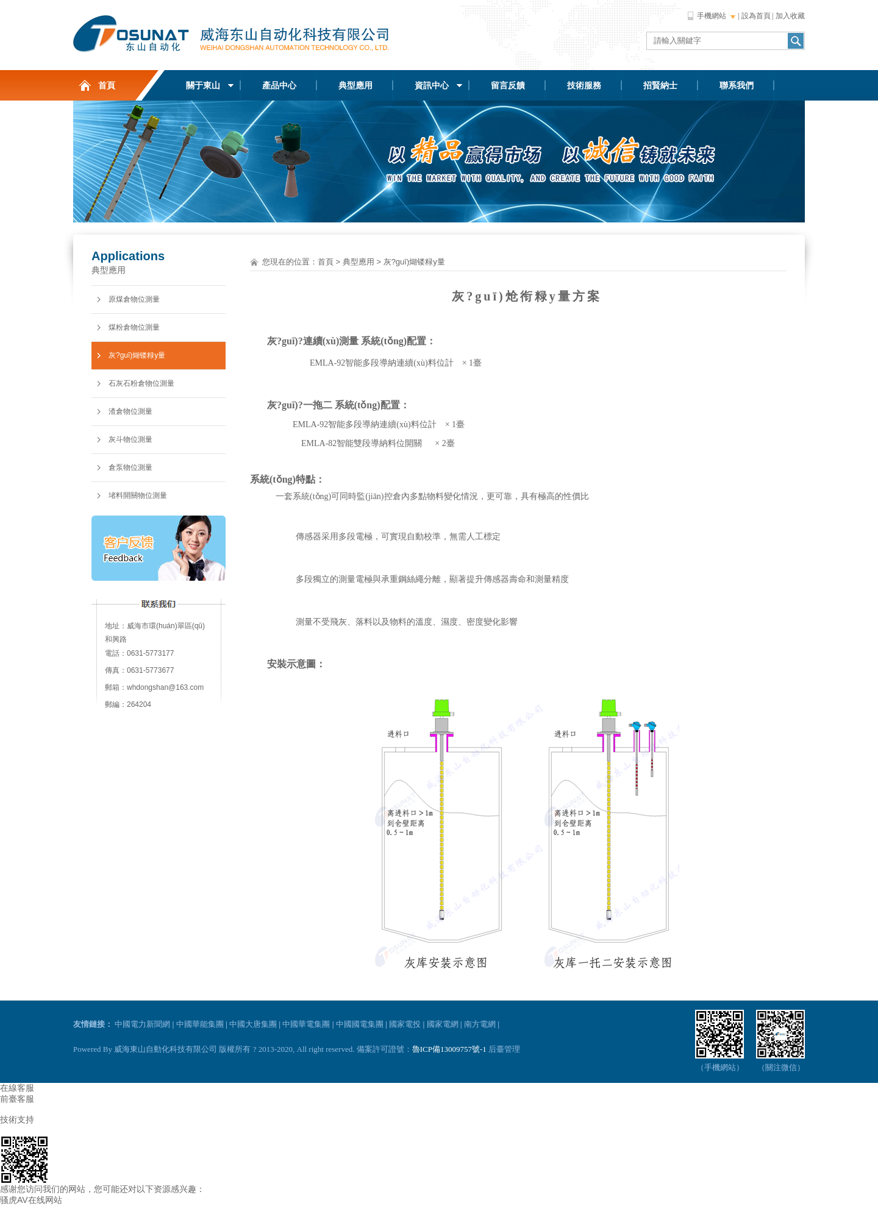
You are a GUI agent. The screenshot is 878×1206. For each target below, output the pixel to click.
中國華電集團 (306, 1024)
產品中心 (279, 85)
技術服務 (584, 85)
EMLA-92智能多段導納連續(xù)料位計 (381, 362)
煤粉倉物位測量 (134, 327)
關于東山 (203, 85)
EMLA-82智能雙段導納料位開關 (361, 443)
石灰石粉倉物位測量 (141, 383)
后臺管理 (504, 1049)
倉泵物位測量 (130, 467)
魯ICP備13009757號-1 (449, 1049)
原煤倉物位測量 (134, 299)
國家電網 (443, 1024)
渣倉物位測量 (130, 411)
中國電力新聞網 (142, 1024)
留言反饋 (508, 85)
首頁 (106, 85)
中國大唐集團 (253, 1024)
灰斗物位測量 (130, 439)
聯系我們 (736, 85)
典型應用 (355, 85)
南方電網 (480, 1024)
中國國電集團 (360, 1024)
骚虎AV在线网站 (31, 1200)
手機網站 (711, 16)
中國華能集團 (200, 1024)
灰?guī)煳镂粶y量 (137, 355)
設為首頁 (756, 16)
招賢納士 (660, 85)
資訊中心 (432, 85)
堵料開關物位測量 (138, 495)
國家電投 (405, 1024)
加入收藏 (790, 16)
